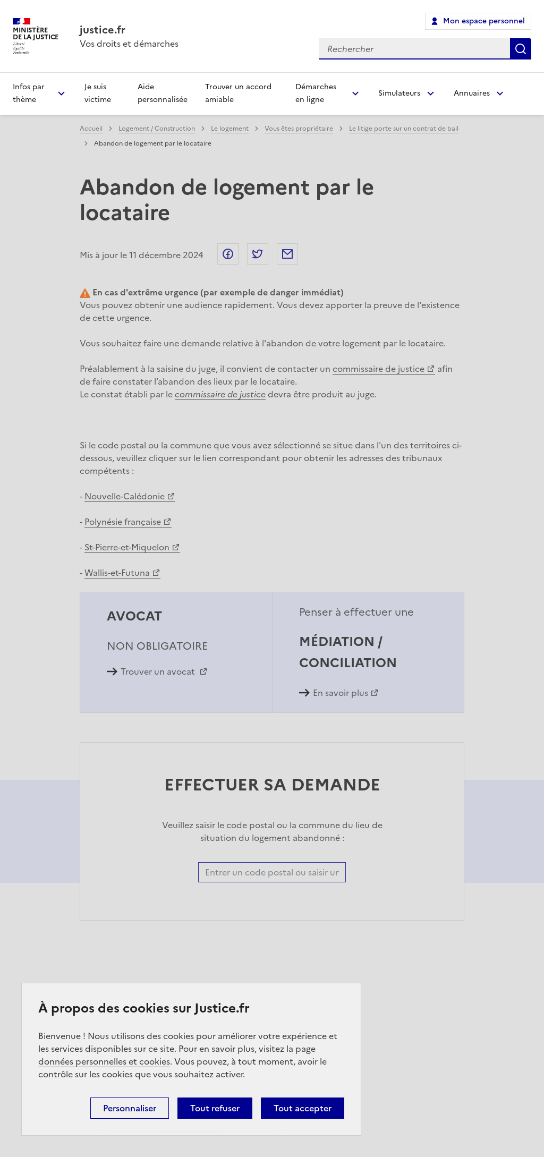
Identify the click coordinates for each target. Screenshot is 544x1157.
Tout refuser (215, 1108)
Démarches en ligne (315, 93)
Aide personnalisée (163, 93)
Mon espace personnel (484, 21)
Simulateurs (399, 93)
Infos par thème (29, 93)
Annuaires (472, 93)
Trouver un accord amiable (238, 93)
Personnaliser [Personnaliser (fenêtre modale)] (129, 1108)
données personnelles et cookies (104, 1061)
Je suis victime (97, 93)
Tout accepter (303, 1108)
